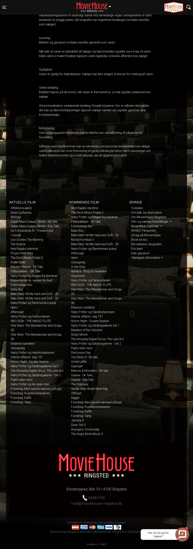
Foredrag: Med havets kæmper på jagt (36, 389)
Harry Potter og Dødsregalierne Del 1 (35, 366)
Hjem (14, 307)
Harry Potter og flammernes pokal (33, 303)
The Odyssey (79, 384)
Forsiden (137, 208)
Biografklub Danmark (145, 226)
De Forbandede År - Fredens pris (32, 230)
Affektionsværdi (21, 208)
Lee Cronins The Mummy (27, 239)
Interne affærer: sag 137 (27, 357)
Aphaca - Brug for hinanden (89, 271)
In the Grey (78, 267)
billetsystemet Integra (107, 532)
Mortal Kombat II (82, 239)
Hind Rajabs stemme (24, 249)
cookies (120, 522)
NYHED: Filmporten (143, 230)
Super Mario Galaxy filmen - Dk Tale (34, 221)
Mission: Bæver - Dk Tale (27, 267)
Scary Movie (79, 334)
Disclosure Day (81, 352)
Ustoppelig (18, 348)
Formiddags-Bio (21, 285)
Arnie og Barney (21, 212)
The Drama (18, 244)
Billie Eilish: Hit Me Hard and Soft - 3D (34, 298)
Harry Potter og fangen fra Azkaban (34, 276)
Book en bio (139, 239)
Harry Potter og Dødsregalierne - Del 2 (36, 375)
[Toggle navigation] (4, 7)
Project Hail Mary (22, 253)
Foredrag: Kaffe (21, 398)
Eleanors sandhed (22, 343)
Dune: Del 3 (78, 425)
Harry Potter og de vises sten (30, 384)
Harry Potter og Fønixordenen (30, 316)
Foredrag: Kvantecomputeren (30, 393)
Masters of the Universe (86, 330)
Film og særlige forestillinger (150, 221)
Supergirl (77, 366)
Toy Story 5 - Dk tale (84, 357)
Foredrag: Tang (21, 402)
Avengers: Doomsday (85, 429)
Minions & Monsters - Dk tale (89, 370)
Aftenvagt (17, 312)
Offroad (76, 393)
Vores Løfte (79, 361)
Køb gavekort (140, 253)
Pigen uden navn (21, 379)
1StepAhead (134, 532)
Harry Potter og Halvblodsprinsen (32, 352)
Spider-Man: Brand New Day (89, 389)
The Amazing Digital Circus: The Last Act (37, 370)
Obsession (78, 276)
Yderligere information (146, 258)
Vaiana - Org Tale (82, 379)
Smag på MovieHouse (146, 235)
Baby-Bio (17, 289)
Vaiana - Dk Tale (81, 375)
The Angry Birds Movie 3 (87, 434)
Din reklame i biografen (146, 244)
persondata (106, 522)
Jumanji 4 (77, 420)
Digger (75, 398)
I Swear (16, 235)
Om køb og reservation (146, 212)
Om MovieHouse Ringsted (148, 217)
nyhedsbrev (75, 522)
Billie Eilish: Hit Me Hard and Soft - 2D (34, 294)
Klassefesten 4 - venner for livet (31, 280)
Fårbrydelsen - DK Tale (25, 271)
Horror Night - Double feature (30, 361)
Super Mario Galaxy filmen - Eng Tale (35, 226)
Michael (16, 217)
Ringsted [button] (95, 5)
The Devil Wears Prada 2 (27, 258)
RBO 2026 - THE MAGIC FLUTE (31, 321)
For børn (137, 249)
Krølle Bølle (18, 262)
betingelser (90, 522)
